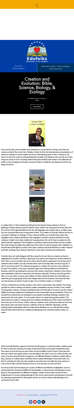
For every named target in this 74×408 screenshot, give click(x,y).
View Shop (37, 107)
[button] (37, 5)
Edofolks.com (22, 395)
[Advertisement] (37, 24)
